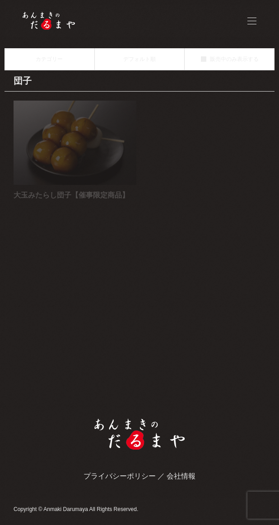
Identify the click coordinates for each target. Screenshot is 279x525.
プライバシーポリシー (120, 476)
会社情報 (181, 476)
